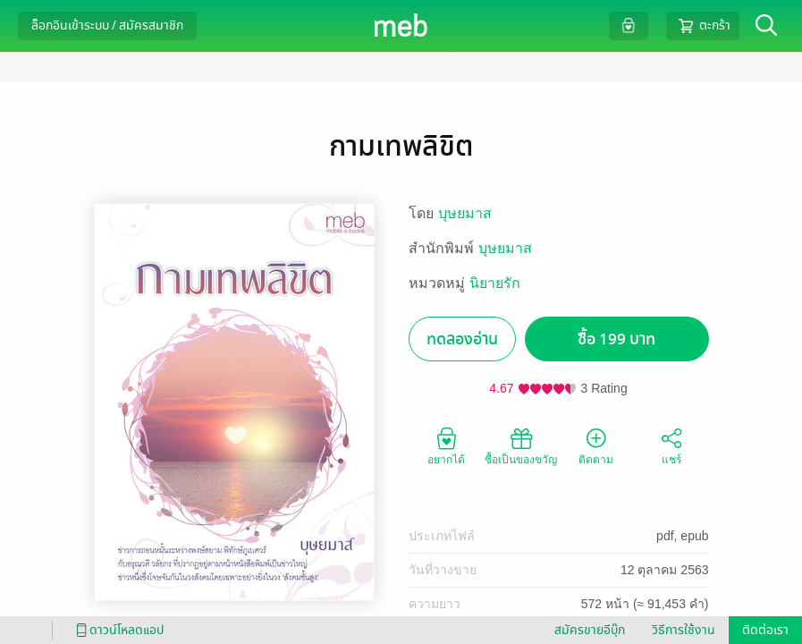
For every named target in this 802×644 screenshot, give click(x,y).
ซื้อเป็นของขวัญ (521, 445)
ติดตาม (595, 445)
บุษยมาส (465, 213)
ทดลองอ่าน (462, 339)
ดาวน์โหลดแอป (117, 630)
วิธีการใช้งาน (683, 630)
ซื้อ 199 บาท (616, 339)
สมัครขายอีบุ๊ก (589, 630)
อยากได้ (446, 445)
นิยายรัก (494, 283)
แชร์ (671, 445)
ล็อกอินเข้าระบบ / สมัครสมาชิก (107, 25)
